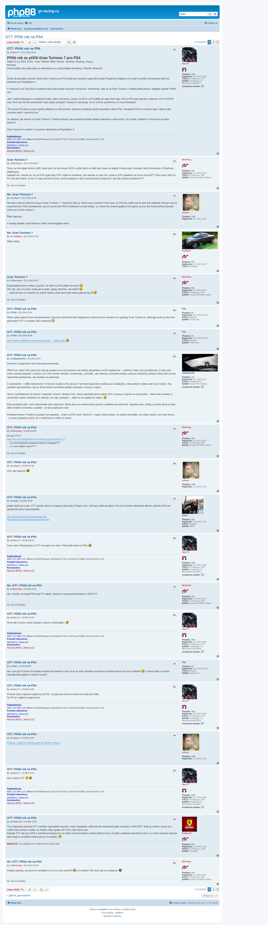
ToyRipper (186, 251)
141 (192, 377)
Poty (184, 309)
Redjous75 (187, 833)
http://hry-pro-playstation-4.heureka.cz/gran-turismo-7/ (36, 439)
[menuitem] (28, 23)
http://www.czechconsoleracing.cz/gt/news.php (28, 519)
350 (192, 171)
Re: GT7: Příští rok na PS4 (24, 585)
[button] (218, 42)
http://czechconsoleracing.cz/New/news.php (27, 517)
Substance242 (188, 373)
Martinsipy (186, 160)
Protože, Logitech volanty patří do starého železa (33, 742)
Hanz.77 (185, 64)
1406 (193, 217)
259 (192, 520)
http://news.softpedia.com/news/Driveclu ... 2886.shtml (36, 340)
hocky (184, 515)
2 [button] (213, 42)
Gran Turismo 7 (17, 159)
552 (192, 262)
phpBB (103, 909)
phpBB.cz (119, 913)
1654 (193, 74)
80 (192, 313)
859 (192, 844)
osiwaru (185, 213)
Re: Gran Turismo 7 (20, 194)
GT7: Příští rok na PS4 (24, 37)
